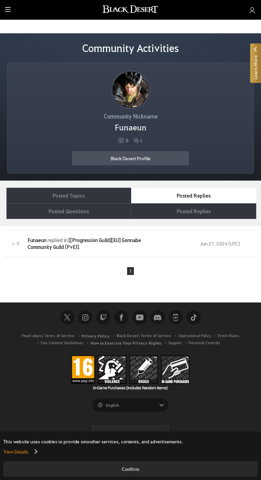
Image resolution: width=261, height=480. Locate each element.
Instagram (85, 318)
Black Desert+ (176, 318)
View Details (16, 451)
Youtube (140, 318)
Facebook (121, 318)
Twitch (103, 318)
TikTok (194, 318)
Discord (158, 318)
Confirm (130, 469)
